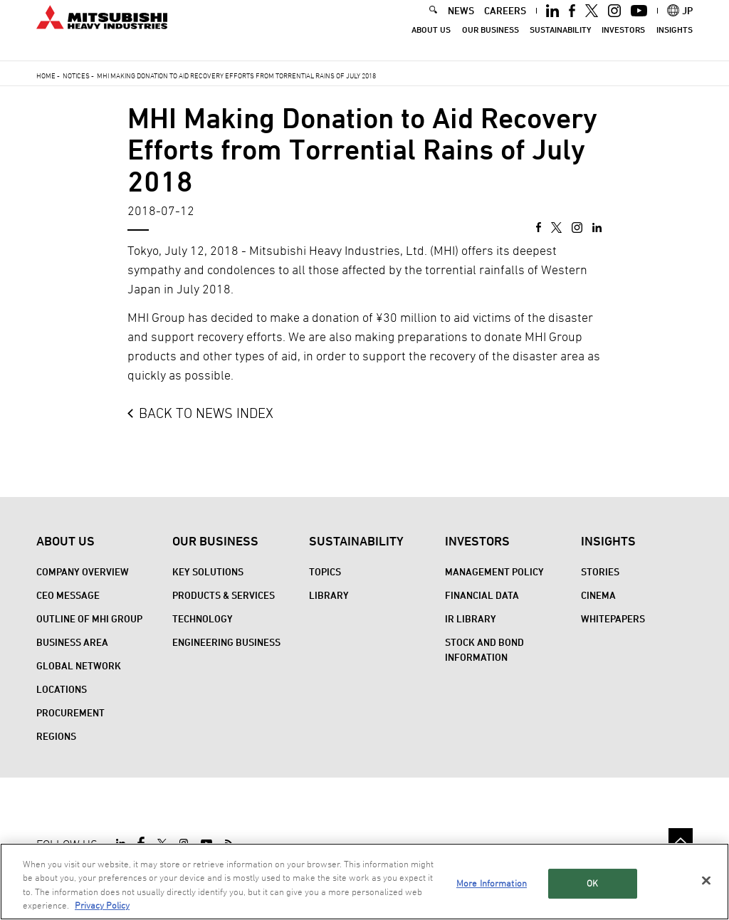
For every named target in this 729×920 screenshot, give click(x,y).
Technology (202, 618)
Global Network (78, 665)
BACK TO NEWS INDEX (206, 413)
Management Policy (494, 571)
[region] (364, 881)
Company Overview (82, 571)
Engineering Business (226, 642)
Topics (325, 571)
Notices (76, 75)
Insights (674, 43)
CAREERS (505, 24)
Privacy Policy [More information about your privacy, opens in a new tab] (102, 905)
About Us (431, 43)
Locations (61, 689)
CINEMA (598, 595)
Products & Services (223, 595)
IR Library (470, 618)
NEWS (461, 24)
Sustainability (560, 43)
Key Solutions (207, 571)
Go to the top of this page (680, 840)
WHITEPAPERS (613, 618)
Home (46, 75)
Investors (623, 43)
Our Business (490, 43)
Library (329, 595)
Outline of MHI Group (89, 618)
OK (592, 883)
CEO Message (68, 595)
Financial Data (482, 595)
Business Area (72, 642)
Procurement (70, 712)
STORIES (600, 571)
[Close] (706, 880)
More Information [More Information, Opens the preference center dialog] (491, 883)
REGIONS (56, 736)
